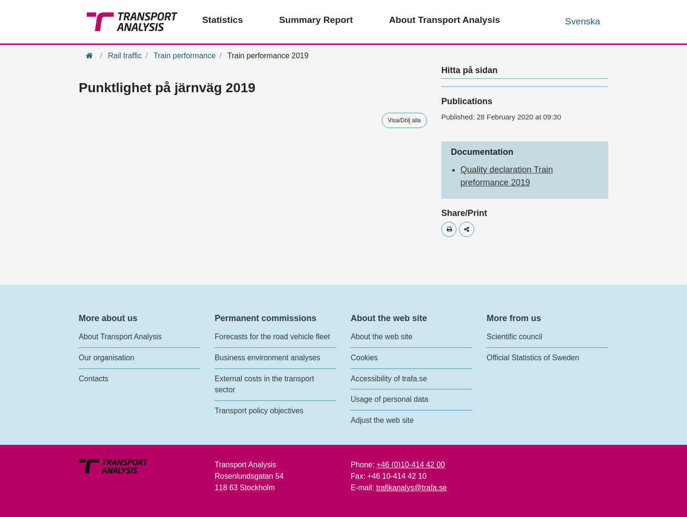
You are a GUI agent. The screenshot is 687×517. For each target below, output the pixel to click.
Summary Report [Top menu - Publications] (316, 20)
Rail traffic (125, 56)
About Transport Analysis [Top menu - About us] (444, 20)
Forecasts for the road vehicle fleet (272, 337)
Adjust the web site (382, 420)
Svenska (582, 21)
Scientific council (514, 337)
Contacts (93, 379)
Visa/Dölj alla (404, 120)
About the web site (382, 337)
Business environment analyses (268, 358)
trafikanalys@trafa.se (411, 488)
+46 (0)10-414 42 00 (410, 465)
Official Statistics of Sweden (533, 358)
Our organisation (106, 358)
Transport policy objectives (259, 411)
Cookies (364, 358)
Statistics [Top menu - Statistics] (222, 20)
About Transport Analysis (120, 337)
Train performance (185, 56)
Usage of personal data (389, 399)
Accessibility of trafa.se (389, 379)
